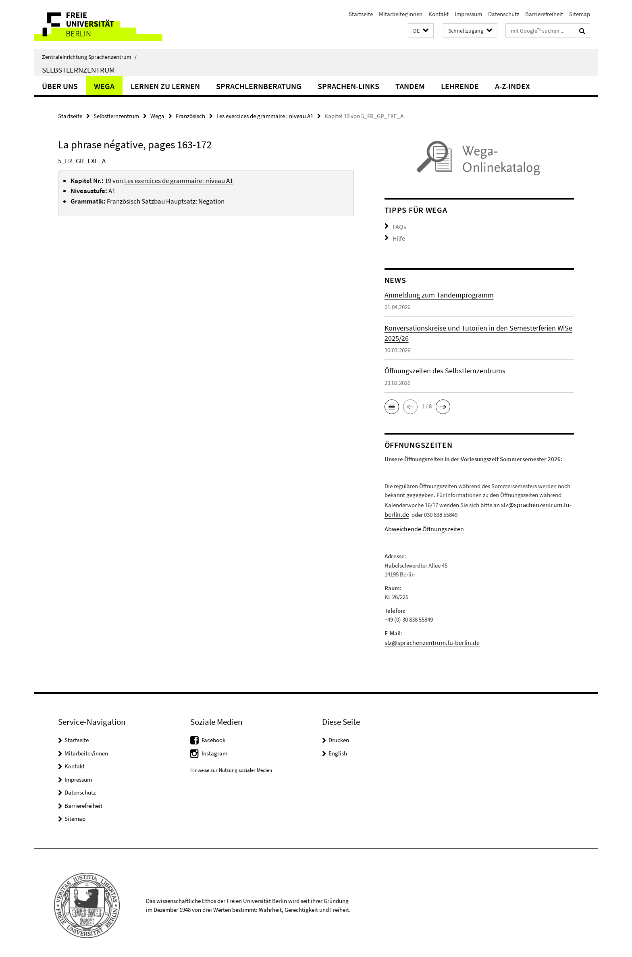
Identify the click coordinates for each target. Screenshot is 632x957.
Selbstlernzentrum (78, 70)
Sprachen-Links (348, 86)
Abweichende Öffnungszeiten (421, 524)
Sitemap (579, 14)
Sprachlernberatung (258, 86)
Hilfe (398, 237)
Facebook (213, 735)
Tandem (410, 86)
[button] (421, 30)
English (337, 747)
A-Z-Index (512, 86)
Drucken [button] (338, 735)
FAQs (399, 226)
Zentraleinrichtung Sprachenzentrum (89, 57)
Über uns (60, 86)
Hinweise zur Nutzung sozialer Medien (231, 764)
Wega (104, 86)
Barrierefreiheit (544, 14)
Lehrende (460, 86)
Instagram (214, 747)
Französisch (190, 116)
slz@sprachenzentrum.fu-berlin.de (427, 637)
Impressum (468, 14)
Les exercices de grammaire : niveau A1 (264, 116)
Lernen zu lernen (165, 86)
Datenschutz (503, 14)
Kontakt (438, 14)
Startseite (361, 14)
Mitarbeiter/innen (400, 14)
